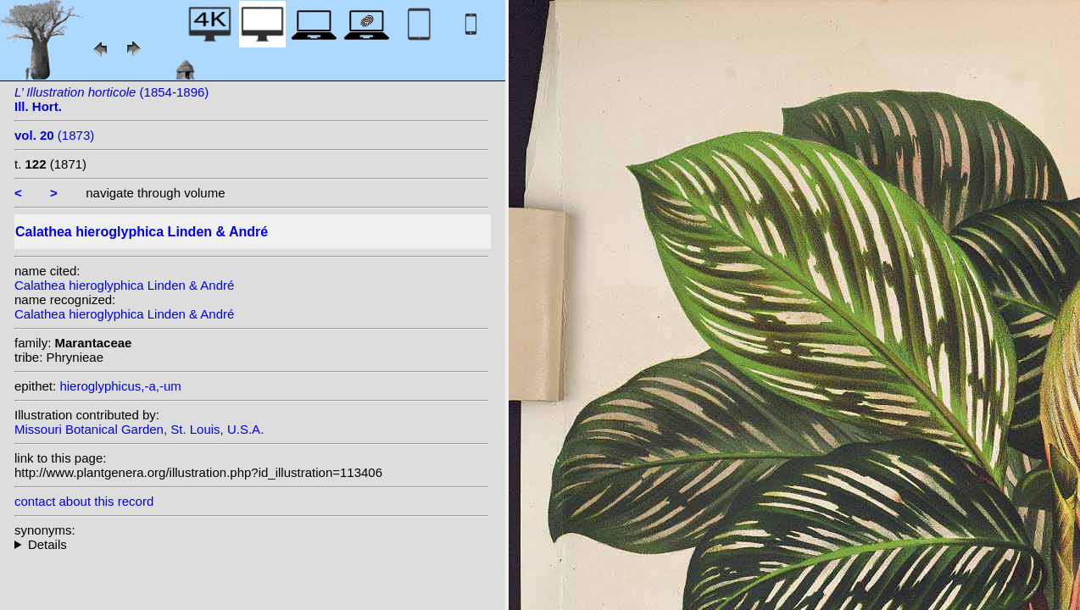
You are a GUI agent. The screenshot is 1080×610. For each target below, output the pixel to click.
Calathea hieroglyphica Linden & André (124, 285)
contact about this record (83, 501)
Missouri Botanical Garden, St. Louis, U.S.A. (139, 429)
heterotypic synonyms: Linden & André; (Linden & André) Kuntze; (251, 544)
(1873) (54, 135)
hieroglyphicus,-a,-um (120, 386)
